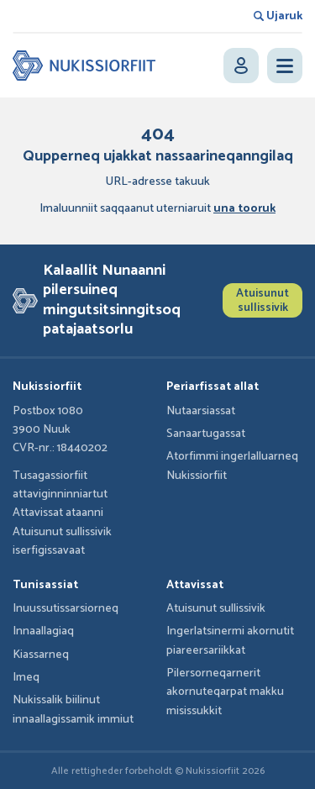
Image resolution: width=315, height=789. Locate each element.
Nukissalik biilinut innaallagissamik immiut (73, 710)
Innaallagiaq (43, 631)
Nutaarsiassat (200, 411)
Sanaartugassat (205, 434)
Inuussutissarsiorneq (65, 608)
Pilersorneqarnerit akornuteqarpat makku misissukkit (225, 692)
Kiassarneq (41, 655)
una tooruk (244, 208)
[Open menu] (284, 65)
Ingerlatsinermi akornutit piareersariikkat (230, 641)
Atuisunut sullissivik (262, 301)
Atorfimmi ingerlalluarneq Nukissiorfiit (232, 466)
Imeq (26, 677)
